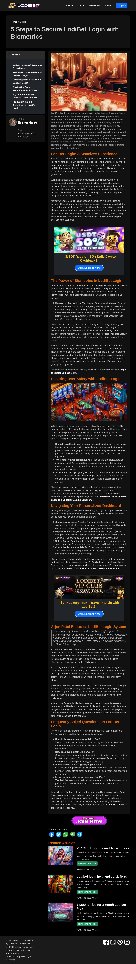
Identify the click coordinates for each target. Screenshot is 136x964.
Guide (81, 6)
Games (69, 6)
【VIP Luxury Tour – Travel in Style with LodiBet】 (89, 604)
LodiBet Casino (116, 804)
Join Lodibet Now (89, 267)
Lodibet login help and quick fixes (102, 876)
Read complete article (87, 863)
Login (108, 6)
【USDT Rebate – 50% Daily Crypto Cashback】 (89, 258)
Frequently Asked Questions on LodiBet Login (24, 105)
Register (122, 6)
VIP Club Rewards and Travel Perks (103, 848)
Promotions (94, 6)
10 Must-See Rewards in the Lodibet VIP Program (92, 568)
